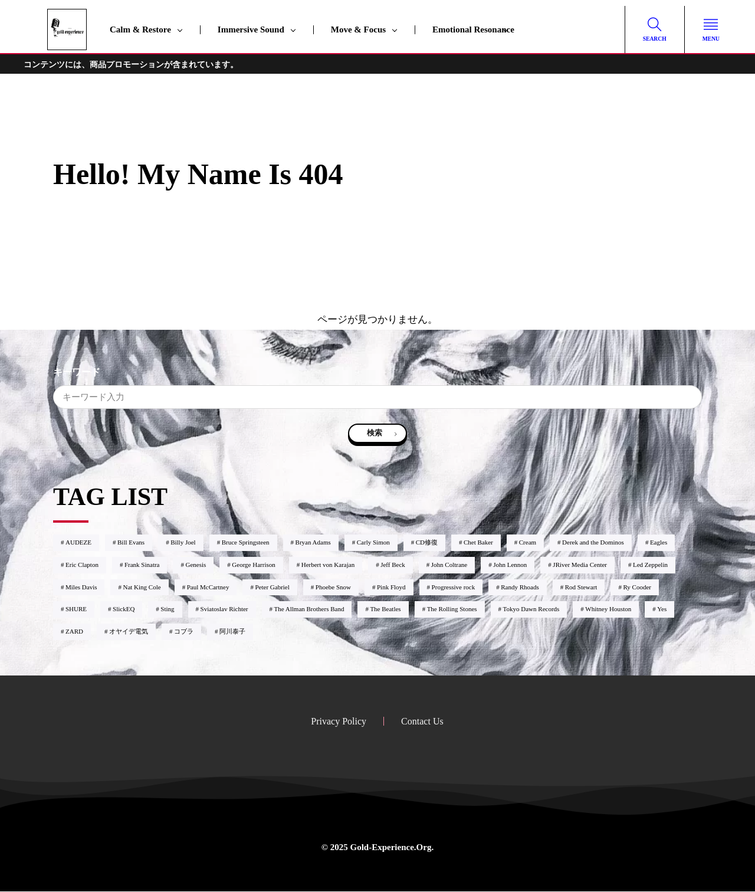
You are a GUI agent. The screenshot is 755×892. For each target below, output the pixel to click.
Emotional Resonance (473, 29)
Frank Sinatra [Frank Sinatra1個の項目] (142, 565)
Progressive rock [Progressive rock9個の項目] (453, 587)
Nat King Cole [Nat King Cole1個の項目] (141, 587)
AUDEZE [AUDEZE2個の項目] (78, 542)
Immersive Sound (251, 29)
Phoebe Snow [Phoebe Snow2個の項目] (333, 587)
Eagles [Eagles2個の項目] (658, 542)
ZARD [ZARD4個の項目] (74, 631)
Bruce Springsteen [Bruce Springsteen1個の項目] (246, 542)
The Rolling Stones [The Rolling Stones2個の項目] (452, 609)
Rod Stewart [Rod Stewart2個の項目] (581, 587)
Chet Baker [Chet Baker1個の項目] (478, 542)
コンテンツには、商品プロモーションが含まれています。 (131, 64)
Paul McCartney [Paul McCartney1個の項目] (208, 587)
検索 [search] (374, 433)
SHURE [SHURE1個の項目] (76, 609)
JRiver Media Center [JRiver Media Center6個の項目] (580, 565)
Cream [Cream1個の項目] (527, 542)
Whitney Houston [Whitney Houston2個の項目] (608, 609)
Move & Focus (358, 29)
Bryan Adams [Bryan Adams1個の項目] (313, 542)
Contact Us (422, 722)
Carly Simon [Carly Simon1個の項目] (373, 542)
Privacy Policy (338, 722)
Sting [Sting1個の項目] (167, 609)
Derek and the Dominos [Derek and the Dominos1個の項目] (593, 542)
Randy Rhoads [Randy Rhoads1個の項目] (520, 587)
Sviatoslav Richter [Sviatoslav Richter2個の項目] (224, 609)
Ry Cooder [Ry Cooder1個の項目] (637, 587)
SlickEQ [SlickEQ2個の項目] (123, 609)
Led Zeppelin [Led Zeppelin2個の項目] (650, 565)
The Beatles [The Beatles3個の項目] (385, 609)
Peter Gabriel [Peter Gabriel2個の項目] (272, 587)
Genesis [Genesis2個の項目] (195, 565)
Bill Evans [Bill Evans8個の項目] (131, 542)
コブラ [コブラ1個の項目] (183, 631)
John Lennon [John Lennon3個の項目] (510, 565)
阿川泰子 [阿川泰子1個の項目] (232, 631)
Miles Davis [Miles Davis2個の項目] (81, 587)
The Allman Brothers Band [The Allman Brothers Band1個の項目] (309, 609)
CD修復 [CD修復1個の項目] (427, 542)
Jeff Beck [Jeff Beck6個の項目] (392, 565)
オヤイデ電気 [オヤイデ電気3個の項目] (128, 631)
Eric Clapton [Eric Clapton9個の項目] (82, 565)
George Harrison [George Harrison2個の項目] (253, 565)
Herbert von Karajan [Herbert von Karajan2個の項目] (327, 565)
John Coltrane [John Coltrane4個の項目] (449, 565)
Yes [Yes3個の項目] (662, 609)
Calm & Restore (140, 29)
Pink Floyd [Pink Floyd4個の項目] (391, 587)
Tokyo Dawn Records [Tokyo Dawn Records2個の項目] (531, 609)
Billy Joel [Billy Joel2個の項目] (182, 542)
